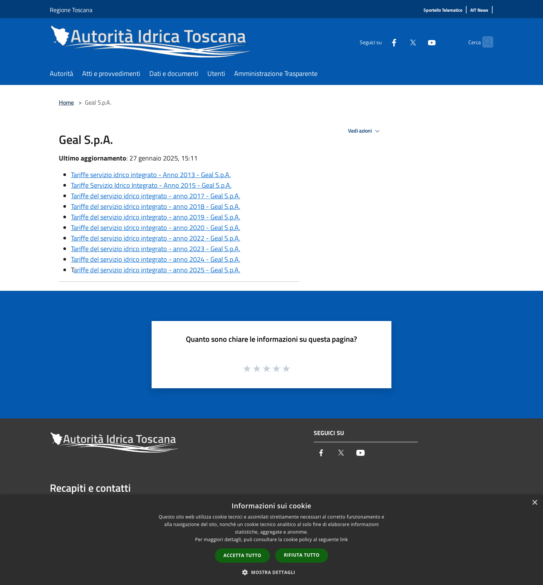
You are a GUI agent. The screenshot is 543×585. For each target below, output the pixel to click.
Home (66, 102)
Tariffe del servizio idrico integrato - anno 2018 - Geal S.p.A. (155, 206)
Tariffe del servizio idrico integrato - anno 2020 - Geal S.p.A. (155, 227)
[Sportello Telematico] (442, 10)
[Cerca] (484, 42)
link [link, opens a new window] (344, 539)
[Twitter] (398, 42)
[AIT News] (479, 10)
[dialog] (271, 540)
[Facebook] (379, 42)
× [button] (534, 503)
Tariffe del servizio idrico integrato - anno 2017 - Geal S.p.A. (155, 196)
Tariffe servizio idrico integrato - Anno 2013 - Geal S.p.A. (151, 175)
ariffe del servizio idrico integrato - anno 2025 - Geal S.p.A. (157, 270)
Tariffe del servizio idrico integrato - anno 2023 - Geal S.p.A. (155, 249)
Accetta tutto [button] (242, 555)
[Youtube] (417, 42)
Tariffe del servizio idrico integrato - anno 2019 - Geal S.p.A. (155, 217)
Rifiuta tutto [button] (302, 555)
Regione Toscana (71, 9)
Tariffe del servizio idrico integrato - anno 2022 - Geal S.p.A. (155, 238)
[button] (271, 572)
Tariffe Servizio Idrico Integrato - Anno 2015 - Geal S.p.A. (151, 185)
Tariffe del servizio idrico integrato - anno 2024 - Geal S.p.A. (155, 259)
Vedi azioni (365, 131)
